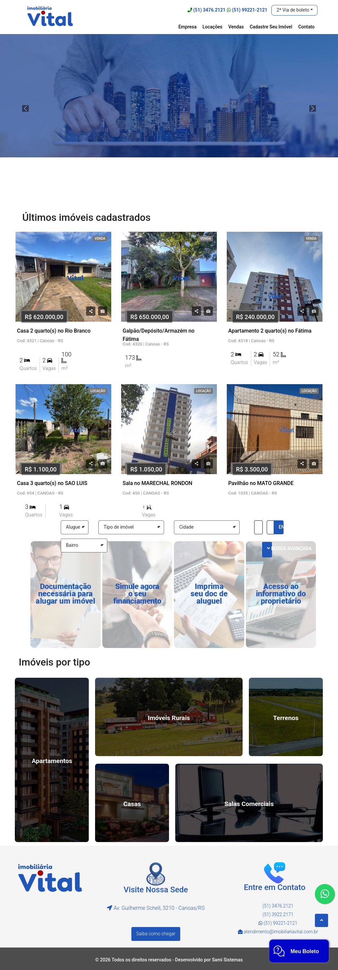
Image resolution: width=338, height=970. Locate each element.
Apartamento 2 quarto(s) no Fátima (269, 331)
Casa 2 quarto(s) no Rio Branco (54, 331)
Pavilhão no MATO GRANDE (260, 483)
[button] (294, 10)
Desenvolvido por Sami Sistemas (209, 959)
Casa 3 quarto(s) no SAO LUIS (52, 483)
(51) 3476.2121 (209, 10)
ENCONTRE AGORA (281, 527)
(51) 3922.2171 (277, 914)
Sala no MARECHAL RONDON (157, 483)
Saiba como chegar (155, 933)
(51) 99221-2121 (249, 10)
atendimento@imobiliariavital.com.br (281, 931)
